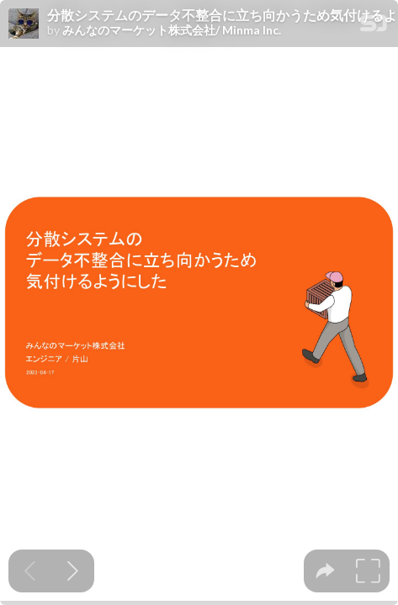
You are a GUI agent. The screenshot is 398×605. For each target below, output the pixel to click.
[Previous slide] (30, 571)
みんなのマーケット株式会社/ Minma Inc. (171, 30)
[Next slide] (73, 571)
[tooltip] (325, 571)
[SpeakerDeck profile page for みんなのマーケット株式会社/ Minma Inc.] (23, 24)
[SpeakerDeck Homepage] (373, 26)
